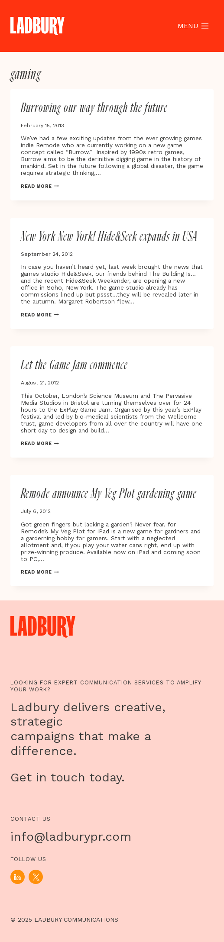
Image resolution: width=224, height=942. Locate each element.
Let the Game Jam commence (74, 365)
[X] (36, 877)
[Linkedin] (17, 877)
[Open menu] (193, 26)
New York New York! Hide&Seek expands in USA (109, 237)
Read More (40, 186)
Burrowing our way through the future (94, 108)
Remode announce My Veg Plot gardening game (109, 494)
